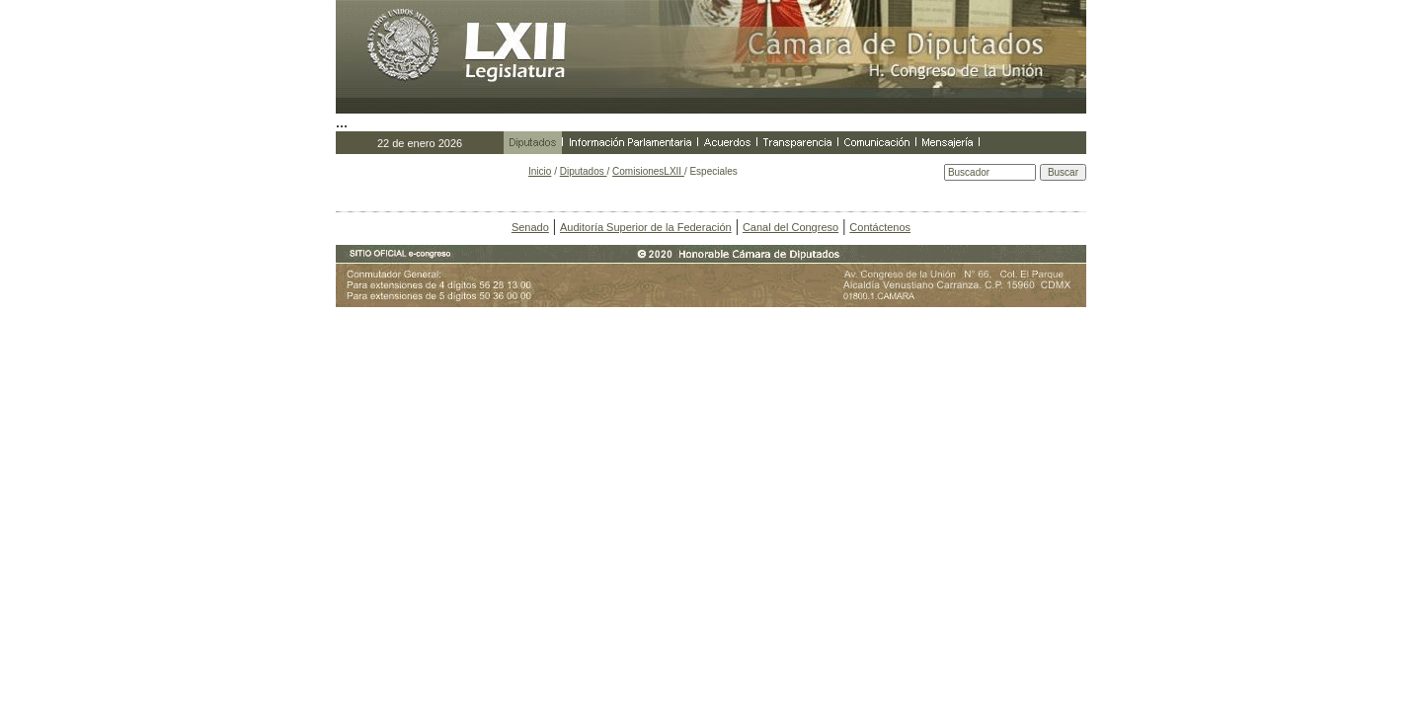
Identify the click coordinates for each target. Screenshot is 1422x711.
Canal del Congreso (790, 227)
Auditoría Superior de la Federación (646, 227)
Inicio (539, 171)
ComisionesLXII (648, 171)
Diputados (583, 171)
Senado (530, 227)
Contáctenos (879, 227)
